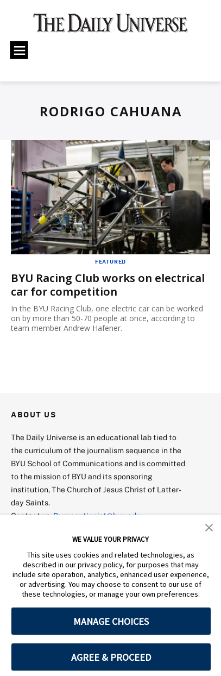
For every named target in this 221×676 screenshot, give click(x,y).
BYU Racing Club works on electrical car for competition (108, 285)
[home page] (110, 27)
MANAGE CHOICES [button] (111, 621)
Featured (110, 261)
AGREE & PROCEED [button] (111, 657)
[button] (209, 526)
